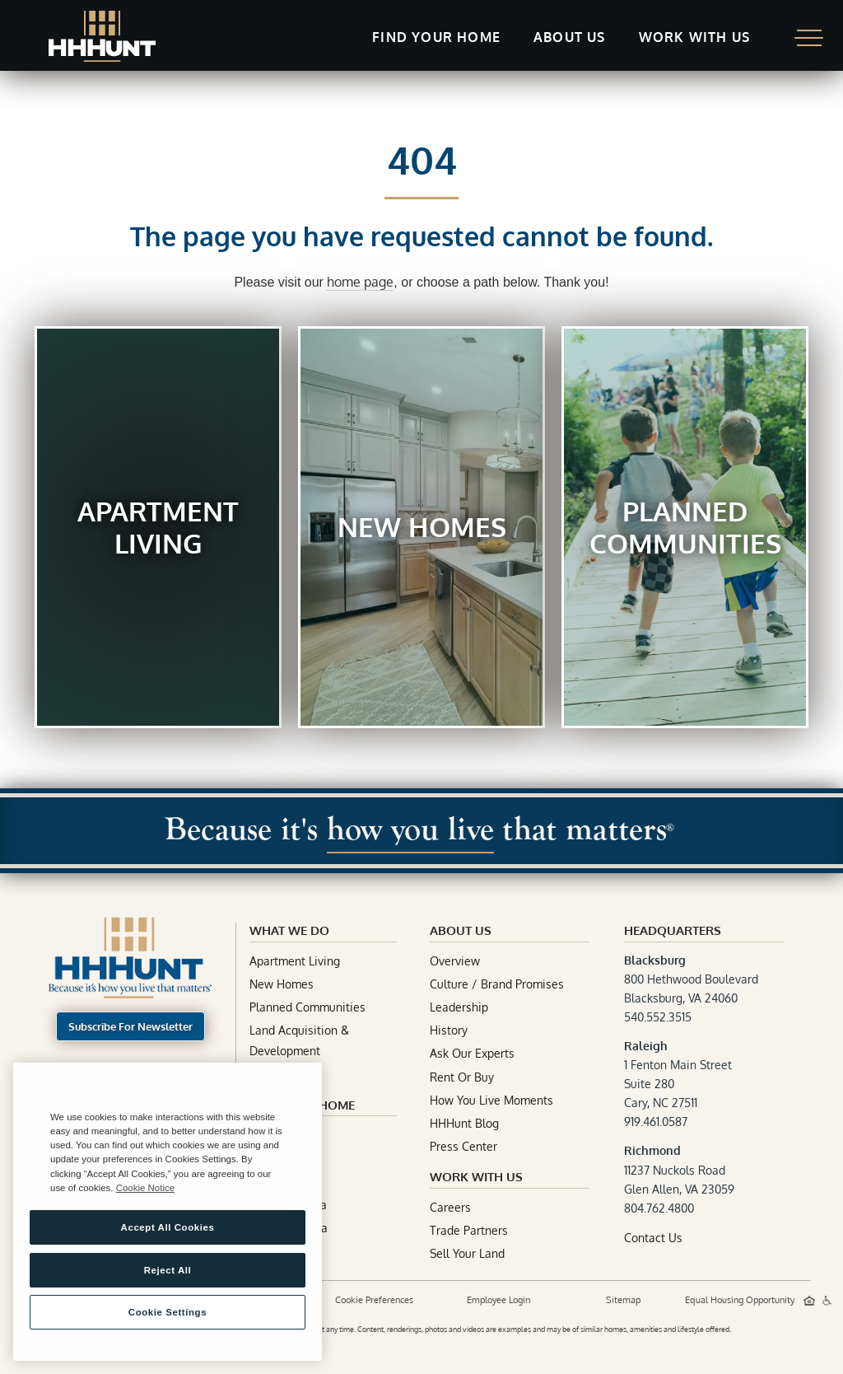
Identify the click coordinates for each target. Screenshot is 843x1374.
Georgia (270, 1251)
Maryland (274, 1135)
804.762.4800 (659, 1208)
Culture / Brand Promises (497, 984)
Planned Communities (307, 1007)
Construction (283, 1075)
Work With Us (476, 1177)
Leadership (459, 1007)
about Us (460, 930)
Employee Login (498, 1300)
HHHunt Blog (464, 1123)
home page (360, 281)
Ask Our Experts (472, 1053)
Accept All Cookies (168, 1227)
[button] (436, 38)
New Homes (281, 984)
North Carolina (288, 1205)
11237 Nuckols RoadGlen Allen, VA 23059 (679, 1169)
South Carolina (288, 1228)
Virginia (269, 1158)
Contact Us (653, 1238)
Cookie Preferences (374, 1300)
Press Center (463, 1146)
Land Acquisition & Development (299, 1040)
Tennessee (278, 1182)
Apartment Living (294, 961)
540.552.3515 (658, 1017)
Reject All (168, 1270)
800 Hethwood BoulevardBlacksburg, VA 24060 (691, 979)
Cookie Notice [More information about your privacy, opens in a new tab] (145, 1188)
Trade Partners (469, 1230)
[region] (167, 1212)
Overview (455, 961)
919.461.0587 (655, 1122)
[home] (102, 36)
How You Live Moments (491, 1100)
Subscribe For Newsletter (130, 1026)
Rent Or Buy (462, 1077)
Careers (450, 1207)
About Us (569, 37)
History (449, 1030)
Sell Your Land (467, 1253)
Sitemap (623, 1300)
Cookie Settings (167, 1312)
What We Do (289, 930)
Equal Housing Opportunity (741, 1300)
